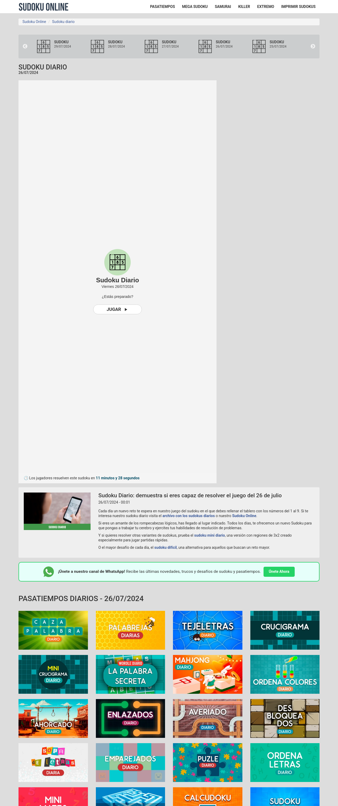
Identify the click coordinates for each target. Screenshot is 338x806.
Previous (25, 46)
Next (313, 46)
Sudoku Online (43, 6)
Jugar (118, 309)
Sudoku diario (63, 22)
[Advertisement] (272, 159)
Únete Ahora (279, 571)
